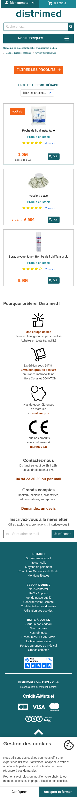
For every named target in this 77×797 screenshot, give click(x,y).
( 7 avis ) (49, 208)
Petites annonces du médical (38, 645)
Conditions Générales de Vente (39, 571)
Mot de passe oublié (38, 597)
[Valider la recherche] (71, 27)
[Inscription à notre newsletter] (27, 534)
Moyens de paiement (38, 567)
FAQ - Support (38, 593)
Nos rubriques (38, 632)
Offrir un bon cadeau (38, 624)
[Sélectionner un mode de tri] (37, 93)
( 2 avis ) (49, 269)
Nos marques (38, 628)
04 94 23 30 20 (28, 479)
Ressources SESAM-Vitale (38, 637)
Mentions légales (38, 575)
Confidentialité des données (38, 606)
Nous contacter (38, 589)
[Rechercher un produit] (35, 27)
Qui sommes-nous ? (38, 558)
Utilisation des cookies (38, 610)
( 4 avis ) (49, 143)
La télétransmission (38, 641)
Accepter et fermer (58, 792)
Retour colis (38, 562)
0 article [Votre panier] (57, 3)
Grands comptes (38, 650)
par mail (54, 479)
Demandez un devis (38, 508)
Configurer (19, 792)
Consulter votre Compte (38, 602)
